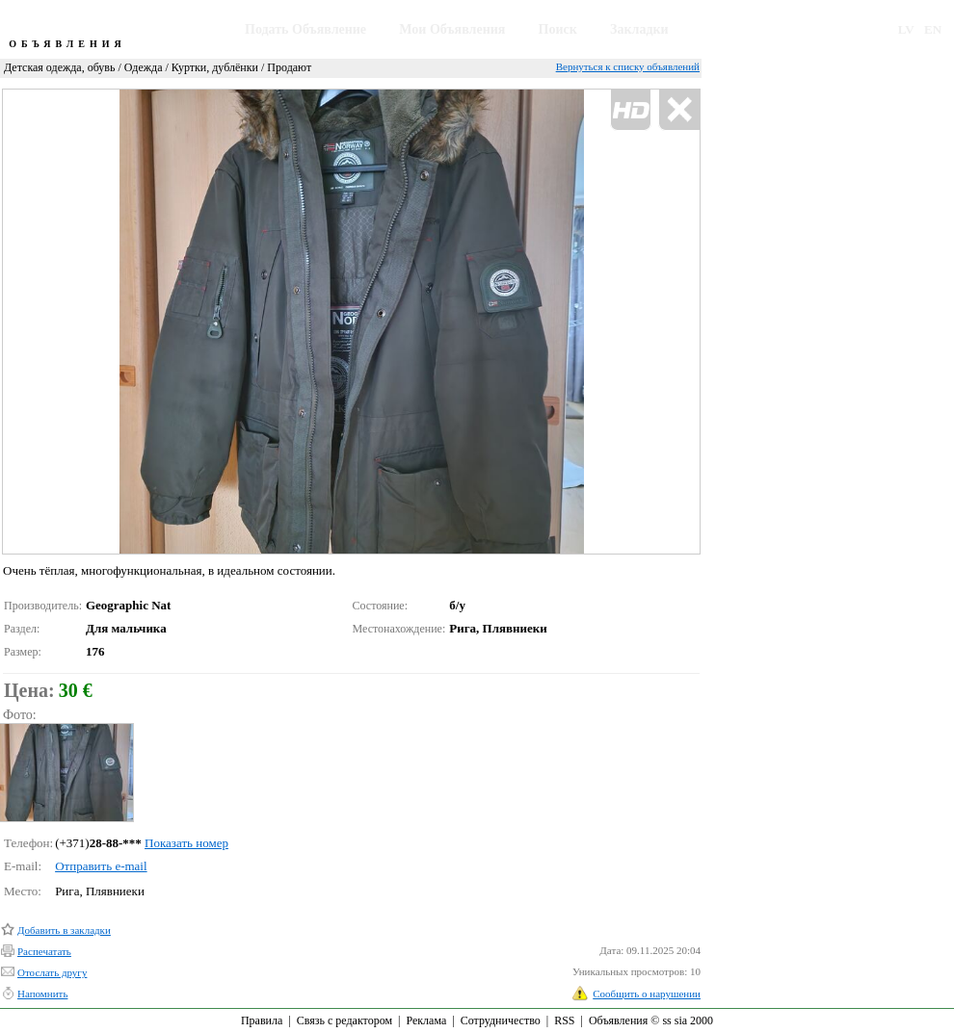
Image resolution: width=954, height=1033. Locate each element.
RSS (564, 1020)
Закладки (639, 29)
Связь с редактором (344, 1020)
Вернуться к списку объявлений (628, 66)
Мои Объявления (452, 29)
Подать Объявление (305, 29)
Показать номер (186, 843)
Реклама (426, 1020)
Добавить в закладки (64, 930)
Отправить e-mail (100, 866)
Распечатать (44, 951)
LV (906, 29)
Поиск (558, 29)
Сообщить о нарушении (647, 993)
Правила (261, 1020)
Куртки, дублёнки (215, 67)
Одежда (143, 67)
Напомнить (42, 993)
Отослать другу (52, 972)
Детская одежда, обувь (59, 67)
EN (932, 29)
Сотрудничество (501, 1020)
